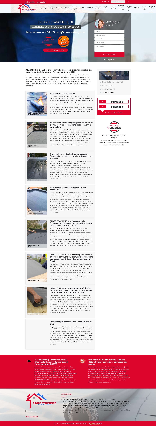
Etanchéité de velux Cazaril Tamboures (107, 401)
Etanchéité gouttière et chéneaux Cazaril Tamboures (87, 408)
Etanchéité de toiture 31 (74, 8)
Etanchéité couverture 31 (43, 8)
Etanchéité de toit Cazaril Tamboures (82, 410)
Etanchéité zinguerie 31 (98, 8)
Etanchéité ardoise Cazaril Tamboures (92, 403)
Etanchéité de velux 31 (67, 8)
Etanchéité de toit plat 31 (144, 8)
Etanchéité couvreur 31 (113, 8)
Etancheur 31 (90, 8)
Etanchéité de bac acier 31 (51, 8)
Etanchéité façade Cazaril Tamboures (83, 401)
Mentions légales (81, 423)
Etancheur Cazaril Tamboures (114, 403)
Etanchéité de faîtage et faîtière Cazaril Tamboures (79, 399)
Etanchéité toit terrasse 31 (129, 8)
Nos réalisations (55, 50)
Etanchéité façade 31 (59, 8)
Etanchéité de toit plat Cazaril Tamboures (107, 410)
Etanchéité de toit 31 (136, 8)
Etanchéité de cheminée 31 (152, 8)
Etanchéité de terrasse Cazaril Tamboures (95, 406)
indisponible (30, 2)
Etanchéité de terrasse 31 (105, 8)
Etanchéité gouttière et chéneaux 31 (121, 8)
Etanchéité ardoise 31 (82, 8)
